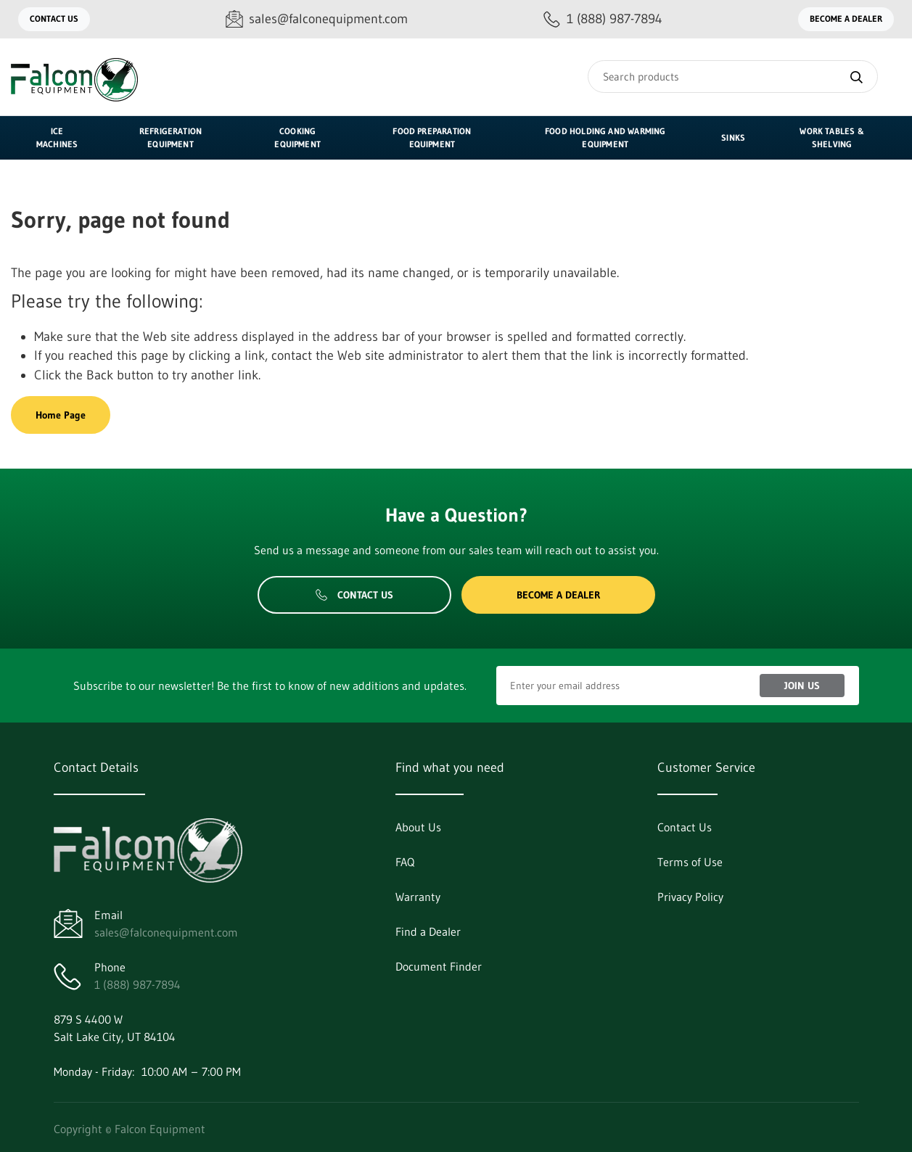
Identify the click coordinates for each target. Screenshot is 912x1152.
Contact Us (54, 18)
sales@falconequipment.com (166, 932)
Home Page (61, 414)
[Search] (733, 76)
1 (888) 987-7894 (137, 984)
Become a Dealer (846, 18)
